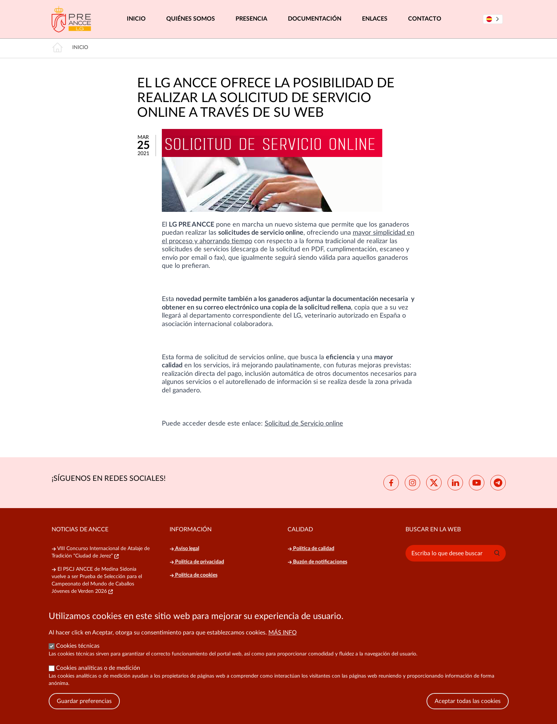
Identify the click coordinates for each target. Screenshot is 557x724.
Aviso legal (184, 548)
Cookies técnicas (78, 655)
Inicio (136, 19)
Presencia (251, 19)
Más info (282, 642)
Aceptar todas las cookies (468, 711)
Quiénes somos (190, 19)
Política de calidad (311, 548)
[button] (497, 553)
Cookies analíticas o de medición (98, 678)
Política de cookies (193, 575)
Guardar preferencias (84, 711)
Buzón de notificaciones (317, 561)
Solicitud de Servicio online (304, 423)
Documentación (314, 19)
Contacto (424, 19)
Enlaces (374, 19)
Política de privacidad (197, 561)
